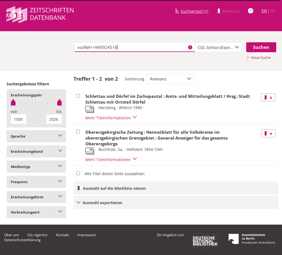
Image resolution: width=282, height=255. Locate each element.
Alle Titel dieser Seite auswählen (115, 173)
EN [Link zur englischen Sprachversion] (264, 10)
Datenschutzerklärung (22, 239)
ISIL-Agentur (37, 234)
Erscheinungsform (36, 196)
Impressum (86, 234)
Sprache (36, 136)
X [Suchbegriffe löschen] (190, 47)
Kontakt (62, 234)
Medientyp (36, 166)
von (14, 111)
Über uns (11, 234)
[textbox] (134, 47)
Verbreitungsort (36, 212)
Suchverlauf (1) (194, 11)
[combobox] (218, 47)
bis (59, 111)
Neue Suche (258, 57)
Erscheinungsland (36, 151)
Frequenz (36, 181)
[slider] (36, 103)
